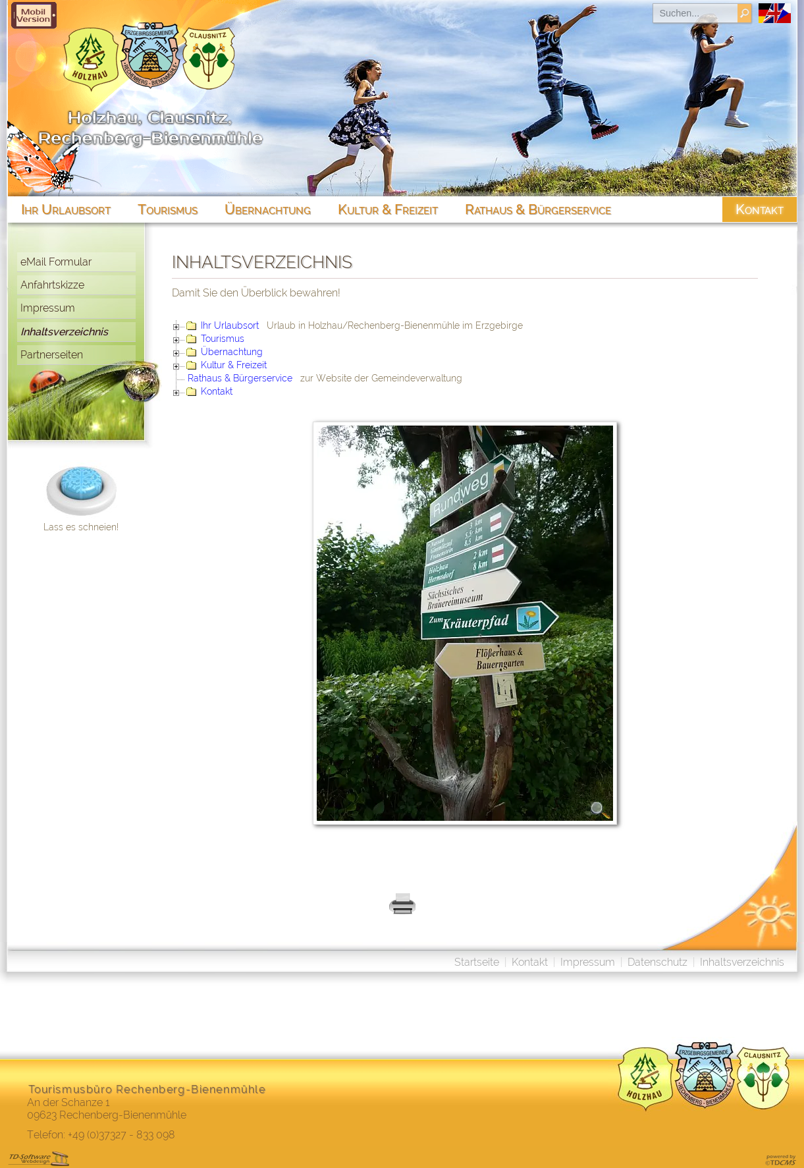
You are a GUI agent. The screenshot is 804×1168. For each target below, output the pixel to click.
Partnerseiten (51, 354)
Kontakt (216, 391)
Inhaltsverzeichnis (64, 331)
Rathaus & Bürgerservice (240, 378)
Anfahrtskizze (52, 285)
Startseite (476, 962)
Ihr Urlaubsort (230, 325)
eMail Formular (56, 262)
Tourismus (222, 338)
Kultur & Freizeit (234, 365)
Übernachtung (232, 352)
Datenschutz (657, 962)
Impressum (47, 308)
